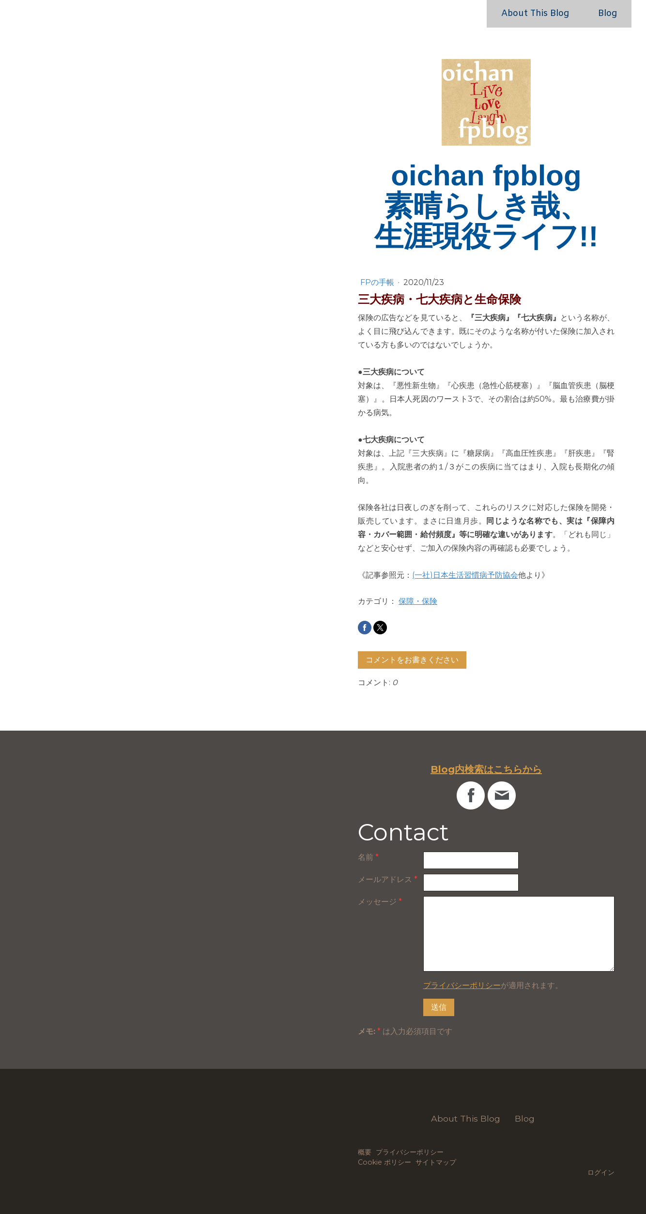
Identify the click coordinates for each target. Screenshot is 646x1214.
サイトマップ (435, 1162)
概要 (364, 1152)
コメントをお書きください (412, 659)
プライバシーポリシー (462, 985)
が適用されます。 (493, 985)
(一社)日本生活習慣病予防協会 (465, 575)
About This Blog (535, 13)
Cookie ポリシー (384, 1162)
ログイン (601, 1172)
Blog (607, 13)
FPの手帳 (378, 282)
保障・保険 (418, 601)
